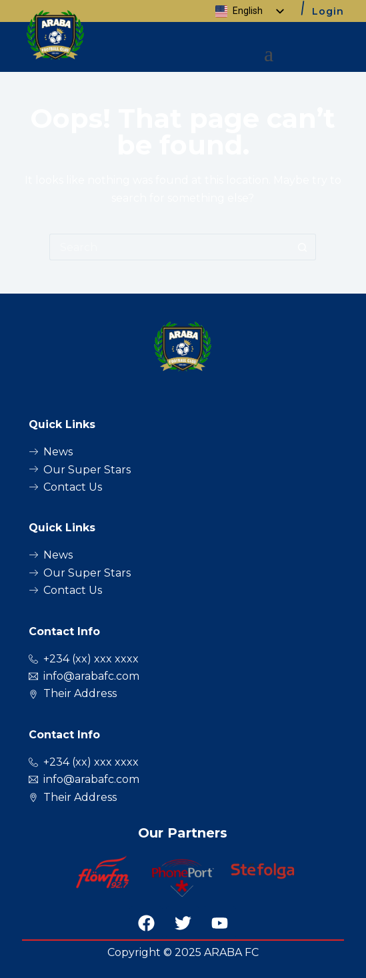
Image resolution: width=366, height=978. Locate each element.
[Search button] (302, 247)
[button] (269, 54)
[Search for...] (169, 247)
